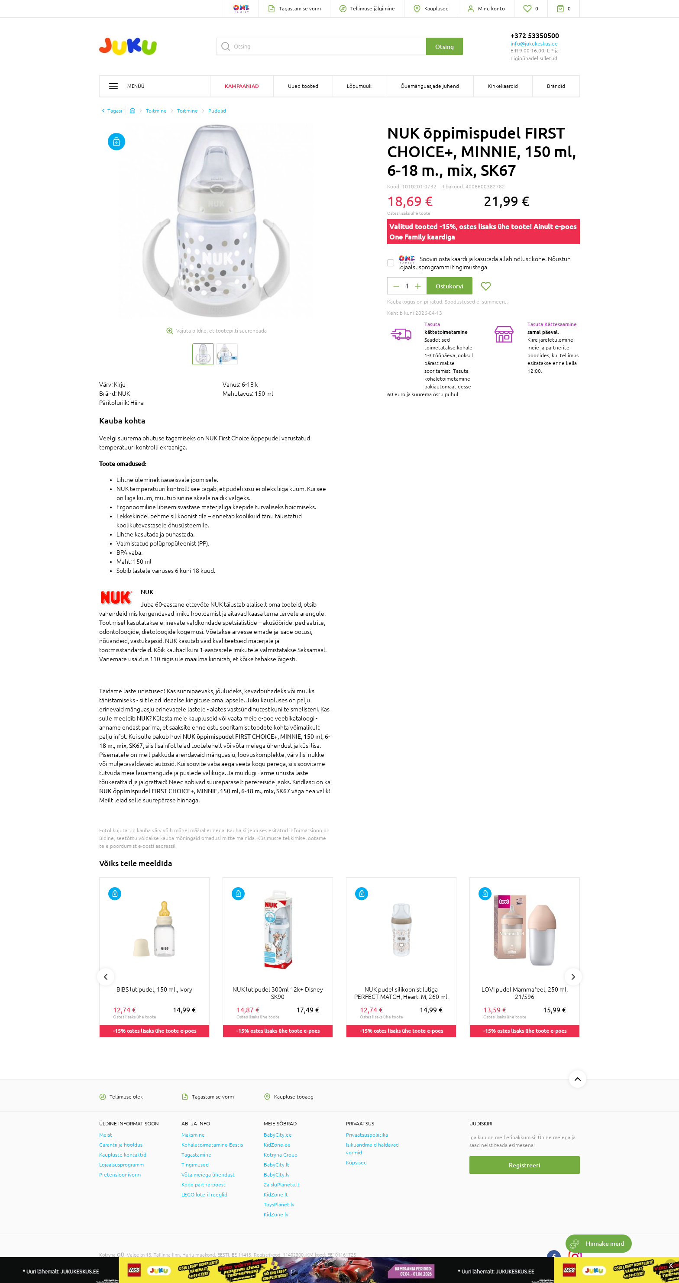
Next (573, 977)
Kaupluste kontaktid (122, 1155)
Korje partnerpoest (203, 1185)
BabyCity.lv (277, 1175)
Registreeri (524, 1165)
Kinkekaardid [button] (503, 86)
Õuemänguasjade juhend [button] (430, 86)
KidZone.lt (276, 1195)
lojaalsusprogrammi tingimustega (442, 267)
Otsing (444, 46)
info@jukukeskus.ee (534, 44)
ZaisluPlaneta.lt (282, 1185)
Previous (105, 977)
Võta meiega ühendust (208, 1175)
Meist (105, 1135)
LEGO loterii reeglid (204, 1195)
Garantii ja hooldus (120, 1145)
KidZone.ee (277, 1145)
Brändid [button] (556, 86)
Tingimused (195, 1165)
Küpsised (356, 1163)
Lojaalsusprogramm (121, 1165)
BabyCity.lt (276, 1165)
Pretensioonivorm (120, 1175)
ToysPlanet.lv (279, 1205)
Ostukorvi (449, 286)
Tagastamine (196, 1155)
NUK (147, 591)
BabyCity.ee (278, 1135)
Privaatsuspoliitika (367, 1135)
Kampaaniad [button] (242, 86)
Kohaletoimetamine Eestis (212, 1145)
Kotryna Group (280, 1155)
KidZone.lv (276, 1215)
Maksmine (193, 1135)
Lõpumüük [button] (359, 86)
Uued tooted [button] (303, 86)
